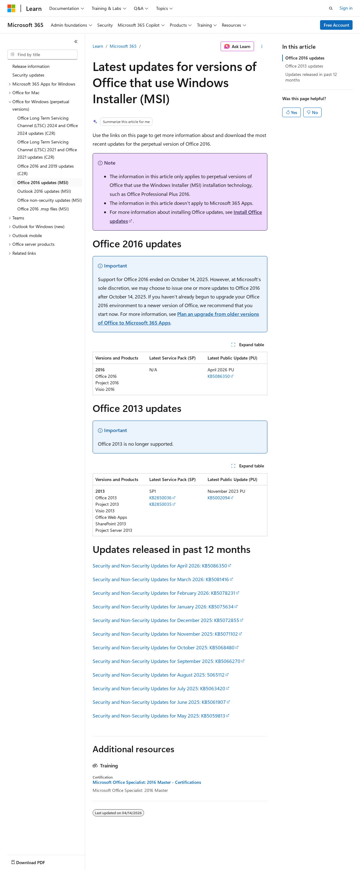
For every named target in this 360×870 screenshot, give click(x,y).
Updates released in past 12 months (311, 77)
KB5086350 (219, 376)
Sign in (346, 8)
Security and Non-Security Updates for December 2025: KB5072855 (166, 620)
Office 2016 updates (304, 58)
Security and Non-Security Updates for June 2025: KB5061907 (159, 702)
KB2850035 (160, 504)
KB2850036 (160, 498)
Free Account (336, 25)
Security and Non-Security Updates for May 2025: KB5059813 (159, 715)
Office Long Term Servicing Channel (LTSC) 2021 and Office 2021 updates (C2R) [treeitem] (47, 149)
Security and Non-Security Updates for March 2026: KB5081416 (161, 579)
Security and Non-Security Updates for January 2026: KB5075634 (163, 606)
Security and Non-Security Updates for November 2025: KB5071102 (165, 633)
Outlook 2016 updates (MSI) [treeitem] (44, 191)
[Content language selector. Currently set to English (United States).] (35, 861)
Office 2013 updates (304, 66)
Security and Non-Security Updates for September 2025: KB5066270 (166, 661)
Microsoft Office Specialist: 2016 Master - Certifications (147, 782)
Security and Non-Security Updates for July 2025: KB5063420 (159, 688)
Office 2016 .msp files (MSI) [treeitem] (43, 209)
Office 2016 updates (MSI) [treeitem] (42, 182)
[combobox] (42, 55)
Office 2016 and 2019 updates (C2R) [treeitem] (45, 170)
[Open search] (331, 8)
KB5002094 (219, 498)
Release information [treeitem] (31, 66)
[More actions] (262, 46)
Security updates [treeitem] (28, 75)
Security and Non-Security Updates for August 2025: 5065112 (159, 674)
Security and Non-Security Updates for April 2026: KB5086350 (160, 565)
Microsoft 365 (123, 46)
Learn (98, 46)
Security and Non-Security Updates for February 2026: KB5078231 (164, 593)
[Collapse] (75, 41)
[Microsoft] (11, 8)
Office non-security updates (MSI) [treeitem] (49, 200)
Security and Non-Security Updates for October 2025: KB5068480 (164, 647)
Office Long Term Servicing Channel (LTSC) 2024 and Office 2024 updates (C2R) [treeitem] (47, 125)
